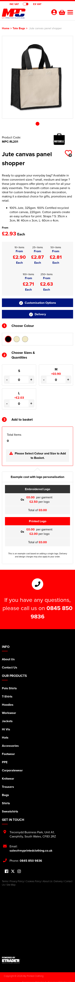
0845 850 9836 (31, 860)
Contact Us (9, 667)
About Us (8, 659)
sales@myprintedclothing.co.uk (31, 850)
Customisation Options (37, 303)
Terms (5, 881)
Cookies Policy (33, 881)
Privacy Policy (17, 881)
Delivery (37, 314)
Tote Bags (19, 28)
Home (5, 28)
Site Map (11, 884)
